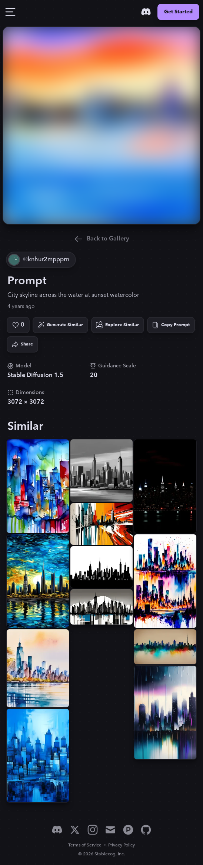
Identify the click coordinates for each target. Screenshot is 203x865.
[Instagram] (93, 830)
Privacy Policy (121, 845)
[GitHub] (146, 830)
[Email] (110, 830)
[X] (75, 830)
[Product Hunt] (128, 830)
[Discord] (145, 11)
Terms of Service (85, 845)
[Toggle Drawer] (10, 12)
